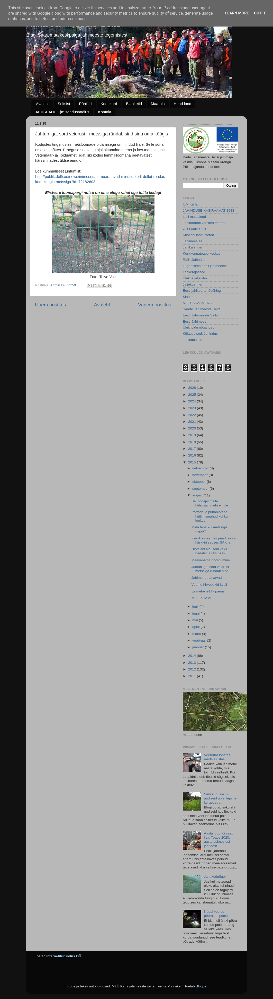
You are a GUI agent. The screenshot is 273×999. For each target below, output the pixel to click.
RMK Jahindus (194, 260)
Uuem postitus (50, 304)
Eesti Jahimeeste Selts (200, 315)
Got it (260, 13)
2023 (192, 408)
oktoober (199, 482)
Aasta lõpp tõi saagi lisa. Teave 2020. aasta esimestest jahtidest (219, 839)
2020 (192, 428)
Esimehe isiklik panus (208, 591)
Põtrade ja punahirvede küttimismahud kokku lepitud (210, 516)
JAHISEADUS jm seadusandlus (62, 112)
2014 (192, 656)
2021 (192, 422)
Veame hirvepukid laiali (209, 585)
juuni (196, 613)
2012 (192, 669)
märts (197, 634)
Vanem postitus (154, 304)
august (198, 495)
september (201, 488)
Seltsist (64, 103)
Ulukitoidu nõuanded (198, 327)
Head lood (182, 103)
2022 (192, 415)
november (200, 475)
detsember (201, 468)
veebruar (199, 640)
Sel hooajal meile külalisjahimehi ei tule (210, 503)
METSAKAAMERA (197, 303)
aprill (196, 627)
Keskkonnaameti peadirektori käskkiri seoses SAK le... (214, 540)
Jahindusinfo (192, 340)
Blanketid (134, 103)
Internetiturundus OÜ (63, 956)
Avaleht (42, 103)
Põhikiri (85, 103)
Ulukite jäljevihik (195, 278)
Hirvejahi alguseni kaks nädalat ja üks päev (209, 551)
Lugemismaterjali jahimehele (205, 266)
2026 (192, 388)
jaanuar (198, 647)
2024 (192, 401)
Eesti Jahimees (194, 321)
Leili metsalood (194, 217)
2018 (192, 442)
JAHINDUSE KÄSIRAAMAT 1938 (208, 210)
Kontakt (104, 112)
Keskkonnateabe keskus (201, 253)
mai (195, 620)
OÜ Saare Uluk (194, 229)
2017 (192, 449)
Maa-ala (158, 103)
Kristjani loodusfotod (198, 235)
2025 (192, 395)
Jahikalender (193, 247)
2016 (192, 455)
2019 (192, 435)
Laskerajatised (194, 272)
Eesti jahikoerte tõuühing (202, 290)
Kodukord (109, 103)
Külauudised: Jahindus (200, 333)
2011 (192, 676)
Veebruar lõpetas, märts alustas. (217, 757)
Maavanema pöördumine (211, 560)
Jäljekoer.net (192, 284)
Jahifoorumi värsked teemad (204, 223)
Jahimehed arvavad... (208, 578)
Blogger (201, 986)
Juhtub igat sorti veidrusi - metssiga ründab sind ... (212, 569)
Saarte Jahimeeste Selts (201, 309)
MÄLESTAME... (204, 598)
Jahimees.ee (193, 241)
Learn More (237, 13)
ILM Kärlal (190, 204)
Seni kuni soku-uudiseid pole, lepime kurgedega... (220, 798)
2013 (192, 663)
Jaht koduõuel (214, 877)
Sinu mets (190, 297)
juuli (195, 606)
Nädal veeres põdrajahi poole (216, 914)
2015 (192, 462)
